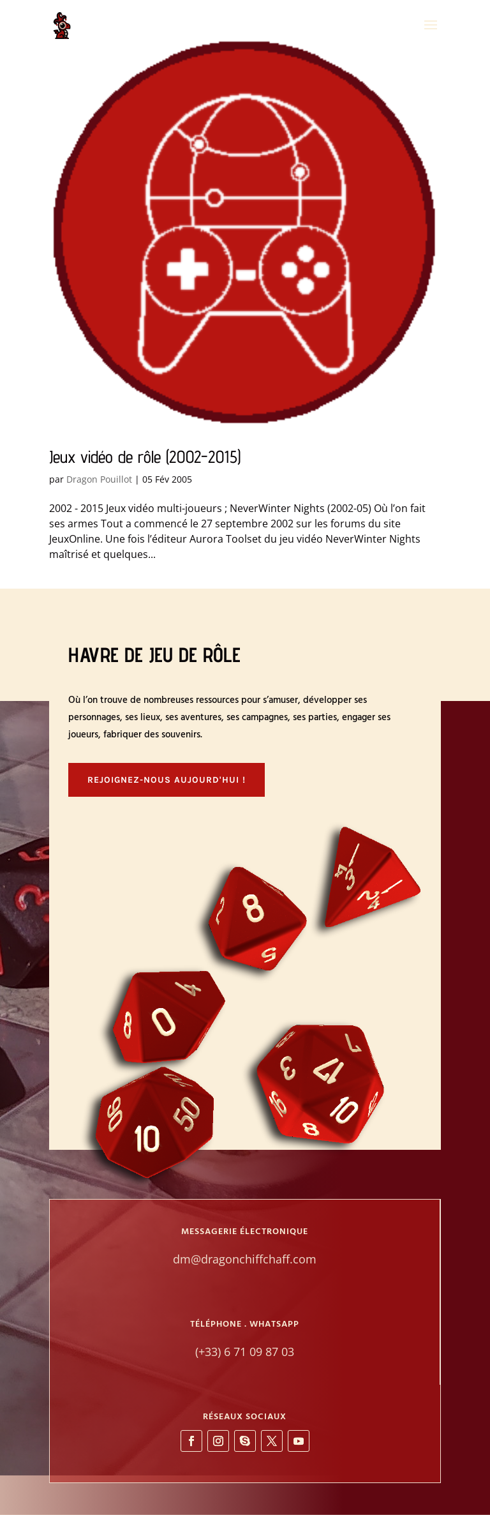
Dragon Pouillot (99, 479)
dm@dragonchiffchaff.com (244, 1259)
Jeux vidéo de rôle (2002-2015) (145, 456)
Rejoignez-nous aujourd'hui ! (166, 779)
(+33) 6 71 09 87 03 (244, 1351)
